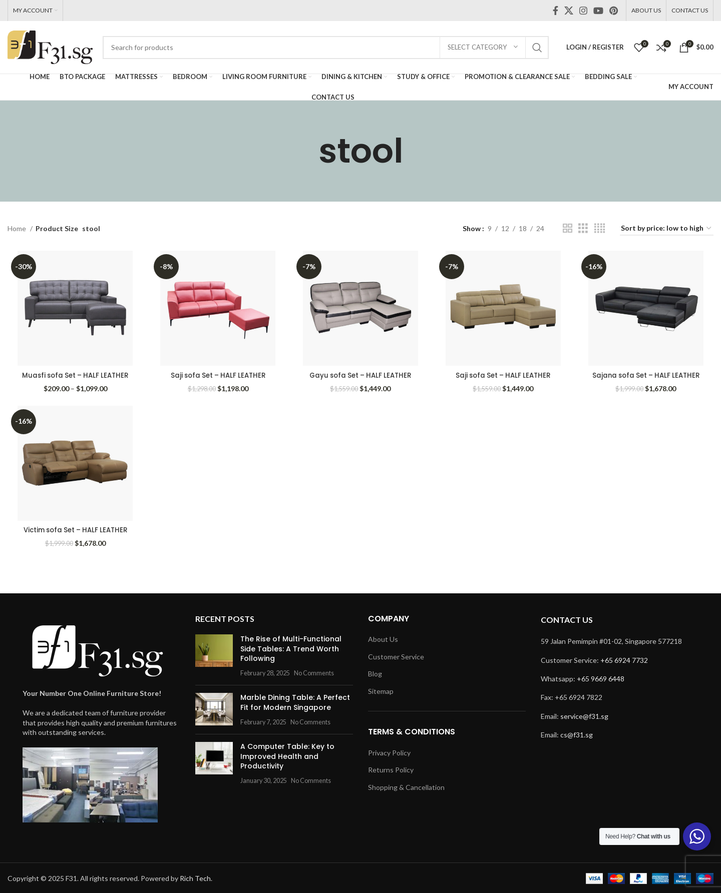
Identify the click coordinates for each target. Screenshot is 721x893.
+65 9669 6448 (600, 677)
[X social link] (568, 10)
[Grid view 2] (567, 228)
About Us (383, 638)
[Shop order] (666, 229)
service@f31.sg (584, 715)
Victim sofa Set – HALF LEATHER (74, 529)
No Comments (314, 672)
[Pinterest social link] (613, 10)
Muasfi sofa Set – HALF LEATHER (74, 373)
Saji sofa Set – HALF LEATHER (217, 373)
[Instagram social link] (583, 10)
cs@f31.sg (576, 733)
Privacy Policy (389, 751)
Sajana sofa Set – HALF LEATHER (647, 373)
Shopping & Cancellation (406, 786)
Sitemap (381, 690)
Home (18, 228)
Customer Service (396, 655)
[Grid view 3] (583, 228)
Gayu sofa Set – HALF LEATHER (360, 373)
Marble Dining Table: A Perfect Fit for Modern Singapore (295, 701)
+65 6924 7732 (624, 659)
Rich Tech (195, 877)
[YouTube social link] (598, 10)
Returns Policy (391, 768)
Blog (375, 672)
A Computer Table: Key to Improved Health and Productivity (287, 755)
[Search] (326, 47)
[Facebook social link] (555, 10)
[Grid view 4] (599, 228)
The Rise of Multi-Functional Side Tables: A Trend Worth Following (290, 647)
